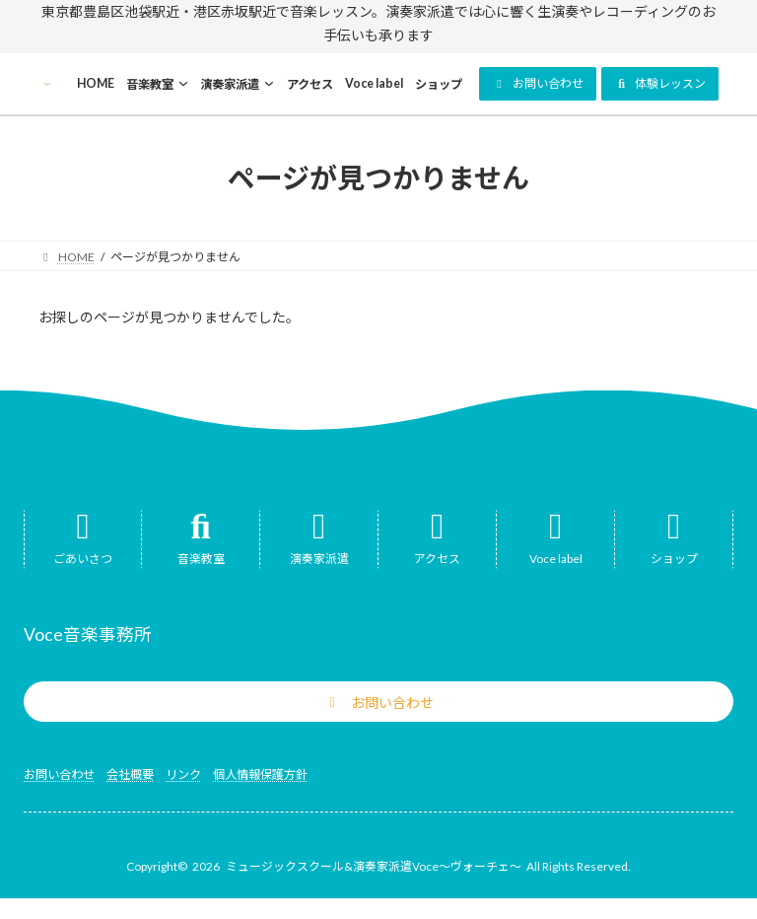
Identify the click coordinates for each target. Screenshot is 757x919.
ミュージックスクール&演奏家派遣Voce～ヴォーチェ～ (373, 866)
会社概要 (130, 774)
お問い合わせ (59, 774)
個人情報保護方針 (260, 774)
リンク (183, 774)
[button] (537, 84)
